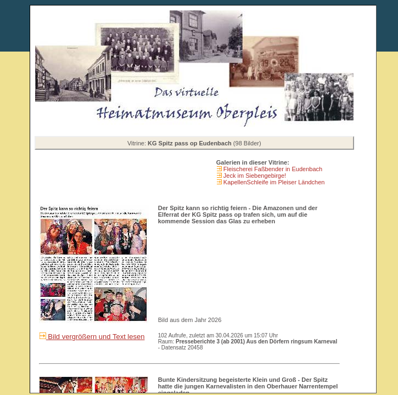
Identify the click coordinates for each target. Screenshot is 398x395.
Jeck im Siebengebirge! (254, 175)
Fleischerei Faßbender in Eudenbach (272, 169)
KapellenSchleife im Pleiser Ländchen (273, 182)
